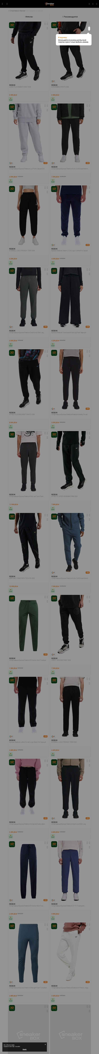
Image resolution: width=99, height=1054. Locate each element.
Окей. (25, 1049)
